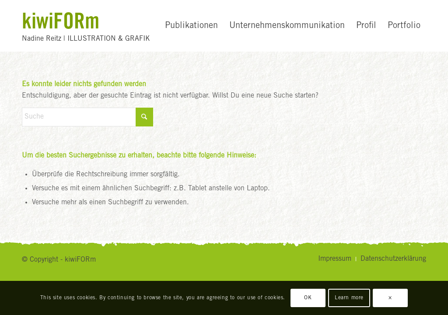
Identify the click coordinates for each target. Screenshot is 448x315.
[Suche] (87, 117)
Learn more (349, 298)
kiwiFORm (60, 20)
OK (308, 298)
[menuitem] (191, 26)
